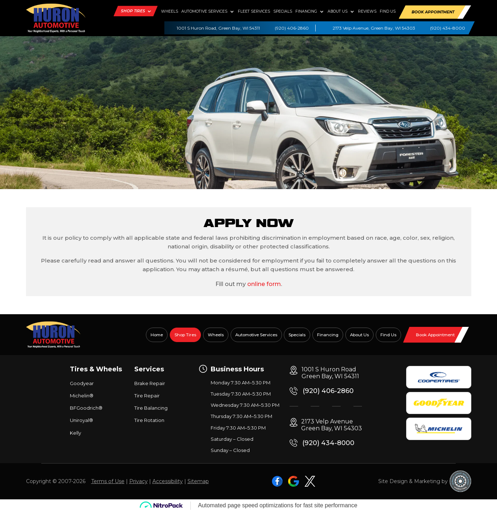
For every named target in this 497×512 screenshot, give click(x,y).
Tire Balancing (151, 408)
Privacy (138, 481)
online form (264, 284)
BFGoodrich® (86, 408)
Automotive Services (204, 11)
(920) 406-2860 (292, 28)
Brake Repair (149, 383)
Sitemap (198, 481)
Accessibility (167, 481)
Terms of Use (108, 481)
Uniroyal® (81, 420)
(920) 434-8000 (447, 28)
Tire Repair (147, 395)
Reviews (367, 11)
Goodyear (82, 383)
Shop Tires (133, 11)
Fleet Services (254, 11)
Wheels (169, 11)
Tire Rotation (149, 420)
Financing (306, 11)
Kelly (75, 433)
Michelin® (81, 395)
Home (157, 334)
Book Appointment (433, 12)
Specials (282, 11)
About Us (338, 11)
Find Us (388, 11)
